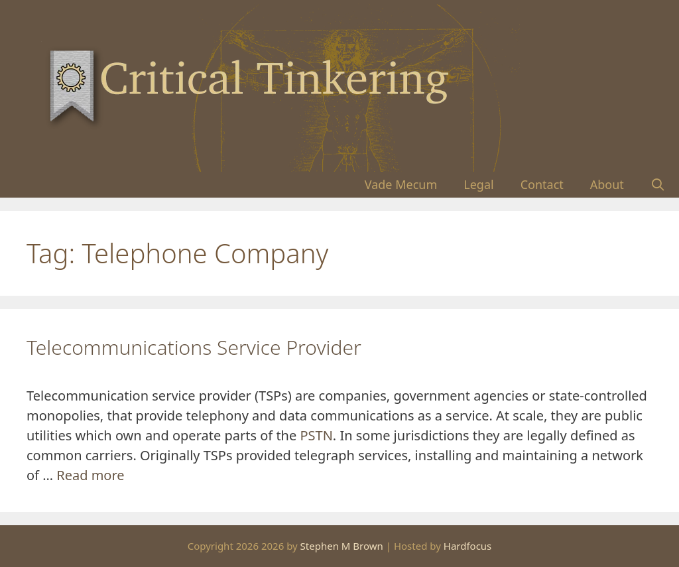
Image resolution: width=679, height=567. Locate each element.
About (607, 184)
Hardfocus (468, 545)
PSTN (316, 435)
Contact (542, 184)
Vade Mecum (401, 184)
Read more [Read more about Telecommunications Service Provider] (90, 475)
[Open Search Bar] (658, 185)
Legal (478, 184)
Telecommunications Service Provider (194, 347)
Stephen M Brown (341, 545)
